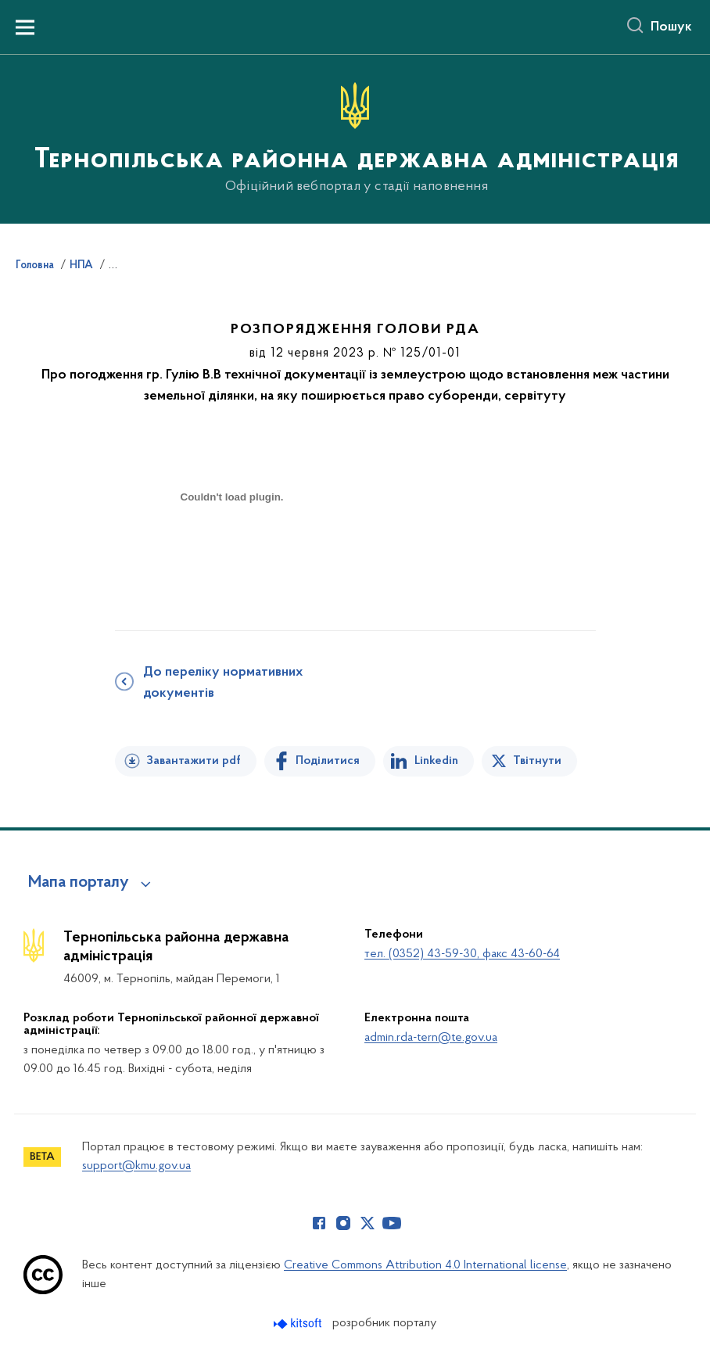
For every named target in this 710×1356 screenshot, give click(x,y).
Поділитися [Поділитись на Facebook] (328, 761)
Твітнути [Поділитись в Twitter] (537, 761)
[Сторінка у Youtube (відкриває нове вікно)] (391, 1223)
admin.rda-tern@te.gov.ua (430, 1037)
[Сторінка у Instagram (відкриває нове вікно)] (343, 1223)
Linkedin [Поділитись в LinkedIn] (436, 761)
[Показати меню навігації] (25, 27)
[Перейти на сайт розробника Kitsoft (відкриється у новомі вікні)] (299, 1323)
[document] (232, 552)
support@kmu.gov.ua (136, 1166)
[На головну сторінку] (355, 138)
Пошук (671, 27)
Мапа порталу (78, 882)
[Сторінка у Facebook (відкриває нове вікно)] (319, 1223)
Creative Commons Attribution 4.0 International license (425, 1265)
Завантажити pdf (193, 761)
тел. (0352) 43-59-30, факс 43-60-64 (462, 954)
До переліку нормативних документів (223, 683)
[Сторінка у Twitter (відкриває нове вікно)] (367, 1223)
